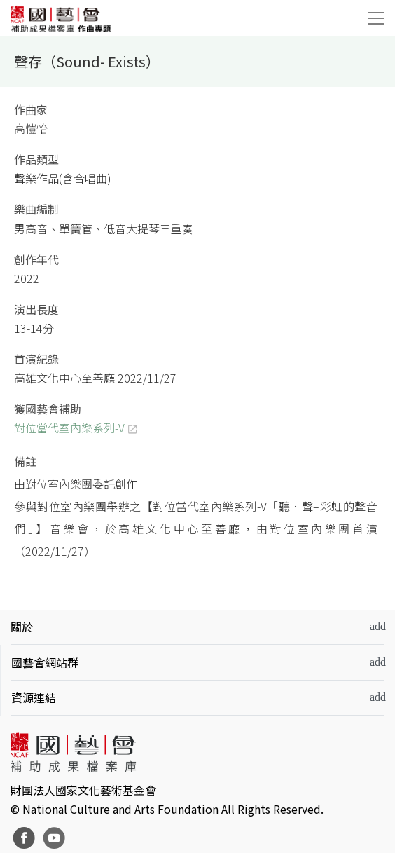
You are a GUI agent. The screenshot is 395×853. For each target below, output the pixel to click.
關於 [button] (22, 626)
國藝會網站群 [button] (44, 662)
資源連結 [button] (33, 697)
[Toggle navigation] (376, 18)
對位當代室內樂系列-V (69, 427)
